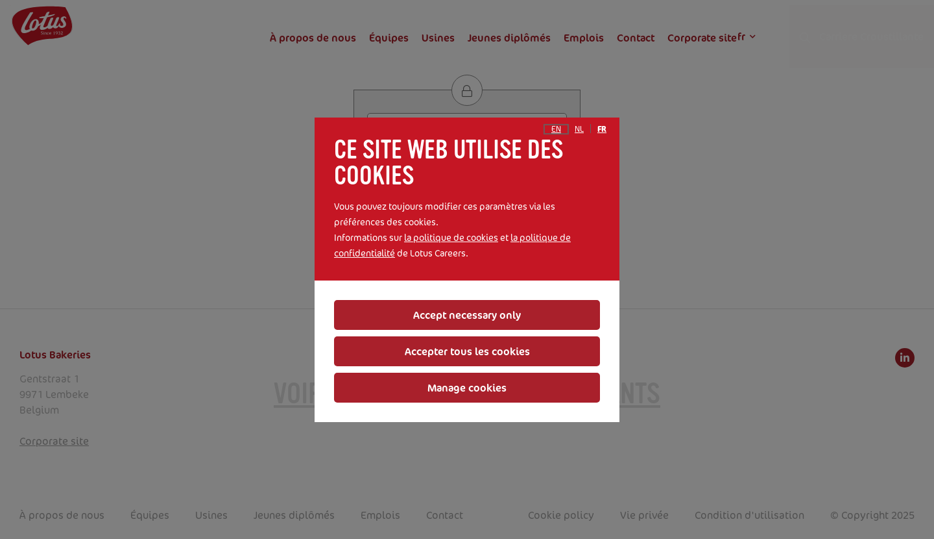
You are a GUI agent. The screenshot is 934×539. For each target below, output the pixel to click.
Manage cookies (467, 388)
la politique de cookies (451, 237)
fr (601, 129)
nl (579, 129)
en (556, 129)
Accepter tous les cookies (467, 351)
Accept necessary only (467, 315)
